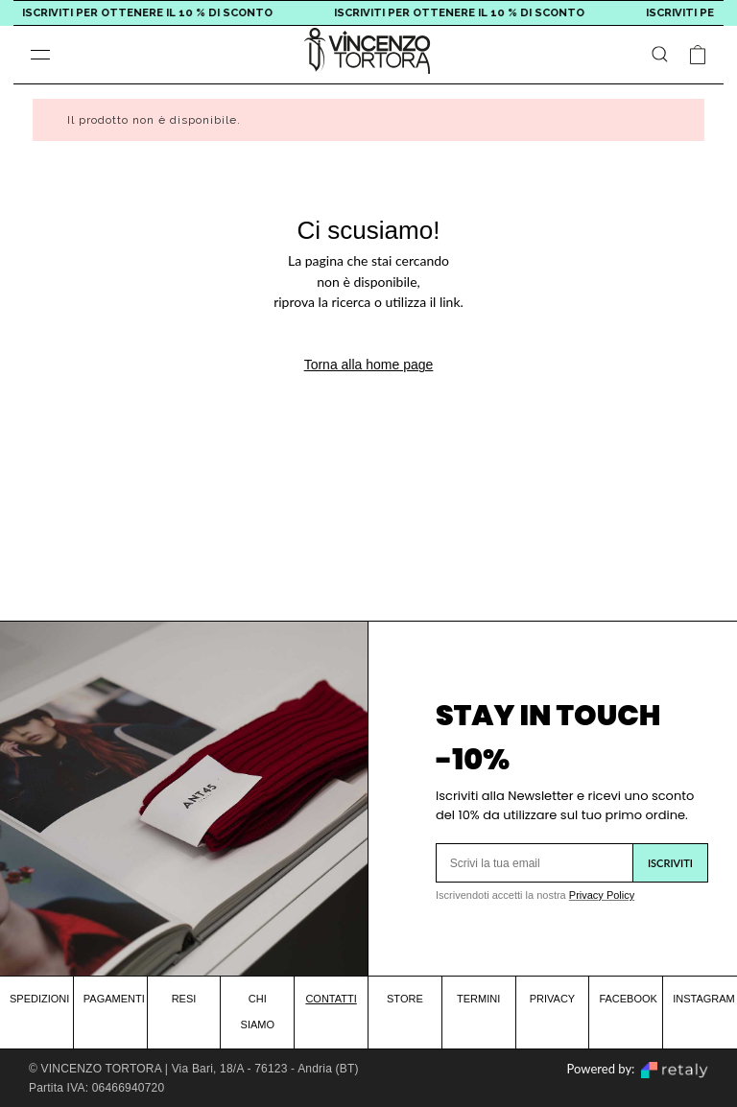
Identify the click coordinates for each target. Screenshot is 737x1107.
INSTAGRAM (704, 998)
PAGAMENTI (114, 998)
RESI (184, 998)
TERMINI (478, 998)
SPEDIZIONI (39, 998)
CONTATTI (330, 998)
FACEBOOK (628, 998)
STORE (405, 998)
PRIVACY (552, 998)
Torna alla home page (369, 364)
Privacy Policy (601, 895)
